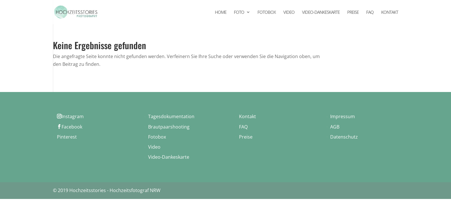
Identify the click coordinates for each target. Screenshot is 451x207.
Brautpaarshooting (169, 127)
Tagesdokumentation (171, 116)
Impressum (342, 116)
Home (220, 12)
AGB (334, 127)
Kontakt (389, 12)
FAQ (370, 12)
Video (289, 12)
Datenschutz (344, 137)
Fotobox (266, 12)
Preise (353, 12)
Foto (239, 12)
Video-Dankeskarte (321, 12)
